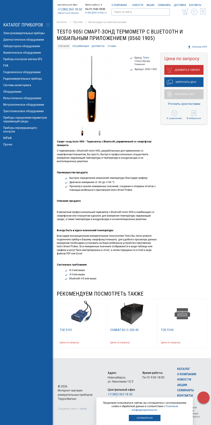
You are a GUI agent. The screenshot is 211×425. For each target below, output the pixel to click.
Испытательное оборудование (26, 98)
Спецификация (80, 46)
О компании (120, 5)
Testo (146, 57)
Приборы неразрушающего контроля (26, 129)
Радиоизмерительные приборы (26, 78)
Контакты (195, 5)
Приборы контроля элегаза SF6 (26, 59)
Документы (98, 46)
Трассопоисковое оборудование (26, 111)
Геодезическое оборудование (26, 72)
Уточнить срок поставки (184, 103)
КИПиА (26, 138)
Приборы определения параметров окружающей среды (26, 119)
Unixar (83, 408)
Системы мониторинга (26, 85)
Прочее (26, 144)
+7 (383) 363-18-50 (69, 9)
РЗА (26, 65)
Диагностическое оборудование (26, 39)
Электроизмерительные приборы (26, 33)
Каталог (183, 369)
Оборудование (26, 91)
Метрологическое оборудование (26, 104)
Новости (137, 5)
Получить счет (181, 94)
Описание (63, 46)
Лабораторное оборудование (26, 46)
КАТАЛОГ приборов (23, 24)
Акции (150, 5)
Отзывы (112, 46)
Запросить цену (181, 82)
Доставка (180, 5)
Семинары (164, 5)
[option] (91, 88)
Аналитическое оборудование (26, 52)
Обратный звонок (68, 12)
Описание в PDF (197, 47)
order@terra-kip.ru (96, 12)
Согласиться (145, 418)
